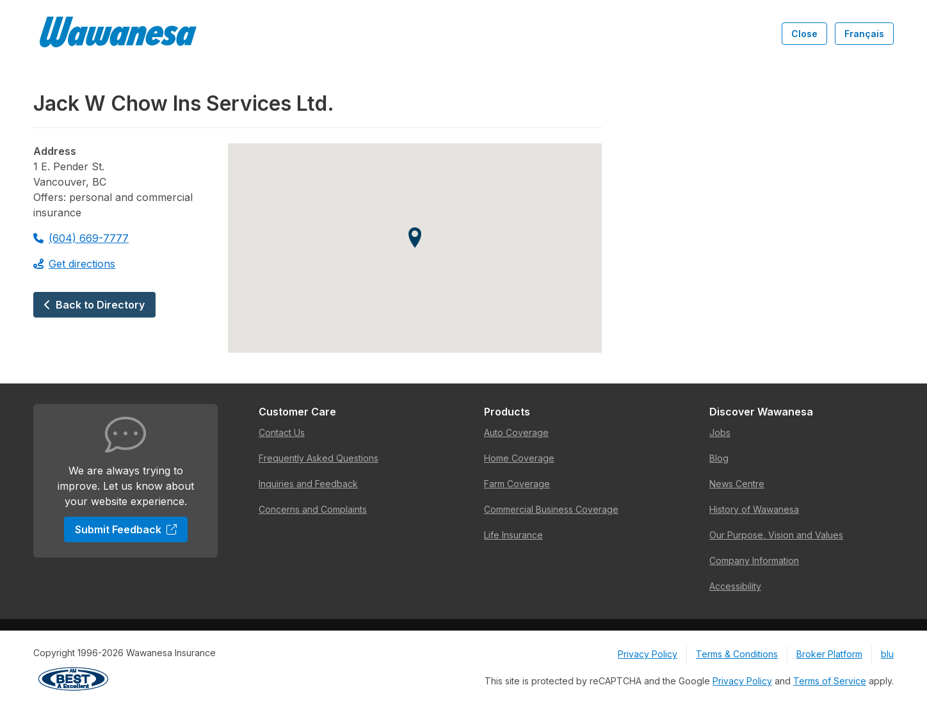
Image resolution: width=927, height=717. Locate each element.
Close (804, 33)
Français (864, 33)
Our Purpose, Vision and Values (776, 534)
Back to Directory (94, 304)
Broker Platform (829, 654)
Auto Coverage (516, 432)
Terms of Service (829, 680)
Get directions (74, 263)
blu (887, 654)
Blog (719, 458)
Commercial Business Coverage (551, 509)
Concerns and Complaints (313, 509)
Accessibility (735, 586)
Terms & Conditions (737, 654)
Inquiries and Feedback (308, 483)
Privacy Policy (647, 654)
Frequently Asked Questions (318, 458)
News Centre (736, 483)
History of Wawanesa (754, 509)
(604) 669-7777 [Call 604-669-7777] (81, 238)
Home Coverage (519, 458)
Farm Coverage (517, 483)
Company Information (754, 560)
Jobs (719, 432)
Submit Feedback (126, 529)
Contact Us (282, 432)
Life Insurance (513, 534)
